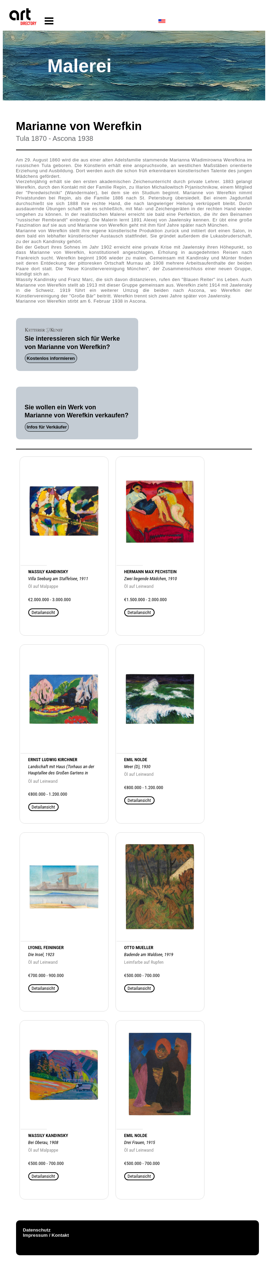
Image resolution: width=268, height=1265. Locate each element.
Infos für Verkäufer (47, 427)
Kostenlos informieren (51, 358)
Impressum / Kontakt (46, 1235)
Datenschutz (37, 1230)
